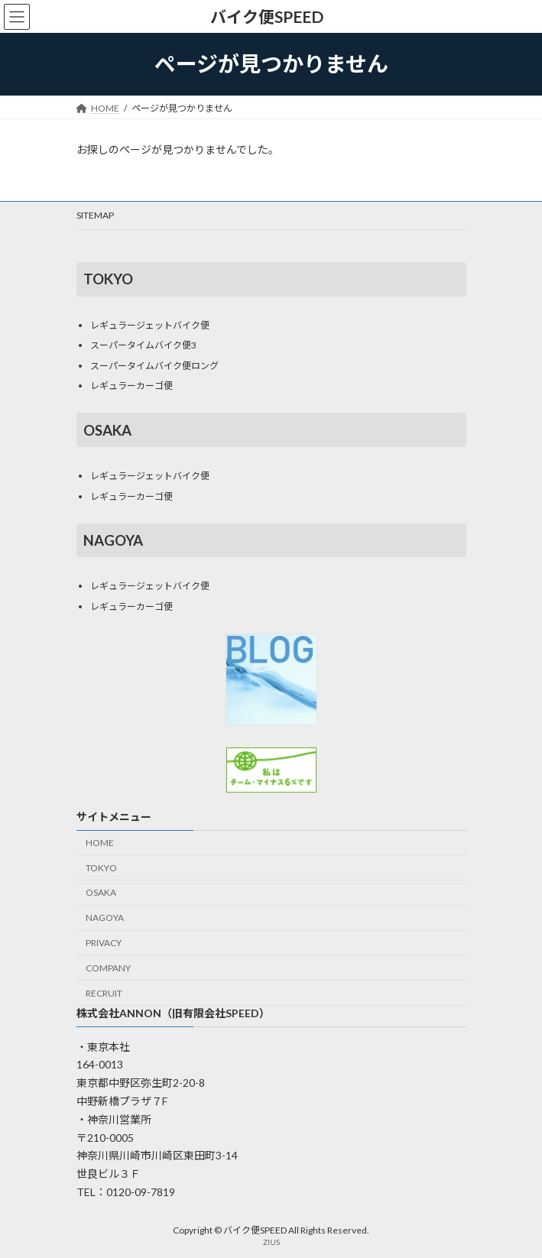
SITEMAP (95, 215)
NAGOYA (105, 918)
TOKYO (101, 868)
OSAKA (101, 893)
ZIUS (271, 1242)
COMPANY (108, 968)
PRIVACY (104, 942)
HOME (100, 842)
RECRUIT (104, 993)
